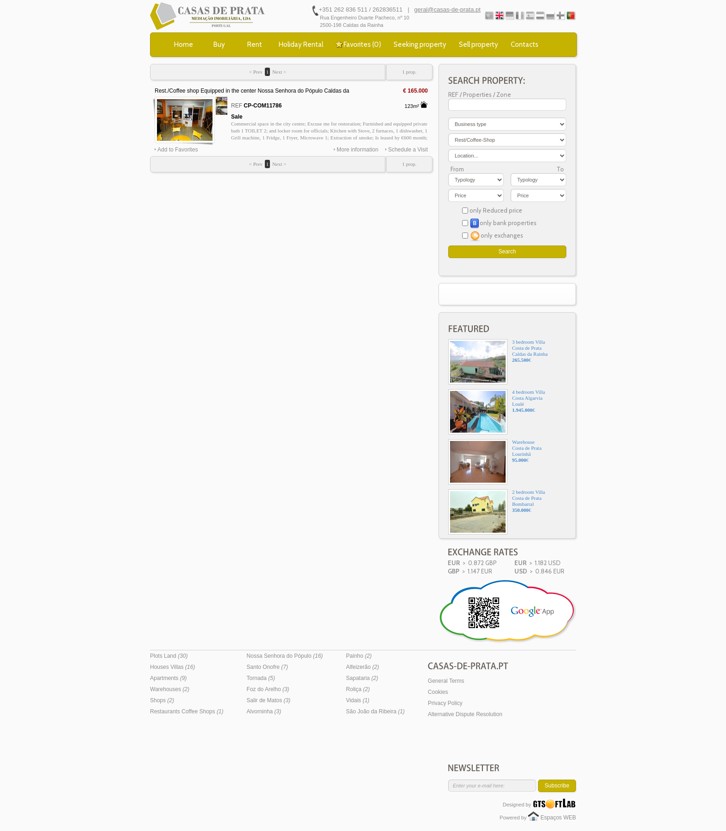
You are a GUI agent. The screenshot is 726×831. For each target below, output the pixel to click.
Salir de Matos (269, 700)
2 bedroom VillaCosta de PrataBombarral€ (496, 512)
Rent (254, 44)
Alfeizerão (362, 667)
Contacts (524, 44)
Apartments (168, 678)
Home (183, 44)
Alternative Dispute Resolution (465, 714)
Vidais (357, 700)
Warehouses (169, 689)
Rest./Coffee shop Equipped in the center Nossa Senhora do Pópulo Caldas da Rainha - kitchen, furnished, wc (252, 91)
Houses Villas (172, 667)
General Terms (446, 681)
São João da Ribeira (375, 711)
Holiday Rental (301, 44)
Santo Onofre (267, 667)
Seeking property (420, 44)
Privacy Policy (445, 703)
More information (357, 149)
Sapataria (362, 678)
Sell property (478, 44)
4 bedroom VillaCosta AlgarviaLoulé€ (496, 411)
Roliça (357, 689)
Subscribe (556, 785)
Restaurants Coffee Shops (187, 711)
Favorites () (362, 44)
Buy (219, 44)
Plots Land (169, 656)
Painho (358, 656)
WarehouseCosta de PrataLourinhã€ (495, 462)
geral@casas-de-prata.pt (447, 9)
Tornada (261, 678)
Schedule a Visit (408, 149)
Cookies (438, 692)
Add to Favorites (177, 149)
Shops (162, 700)
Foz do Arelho (268, 689)
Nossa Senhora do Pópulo (285, 656)
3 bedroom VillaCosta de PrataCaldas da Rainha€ (498, 361)
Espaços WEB (558, 817)
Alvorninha (264, 711)
